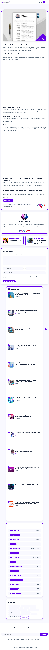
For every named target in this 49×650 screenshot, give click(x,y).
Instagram (24, 639)
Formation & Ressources (16, 566)
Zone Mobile (38, 639)
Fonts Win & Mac (14, 588)
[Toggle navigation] (47, 2)
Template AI (34, 614)
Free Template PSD (26, 614)
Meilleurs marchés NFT (33, 610)
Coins (17, 607)
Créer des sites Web (22, 610)
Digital (14, 204)
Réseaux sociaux (12, 610)
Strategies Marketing (15, 535)
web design (32, 607)
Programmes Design (8, 206)
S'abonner (44, 634)
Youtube (31, 639)
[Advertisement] (24, 70)
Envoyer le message (9, 281)
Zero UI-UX (17, 605)
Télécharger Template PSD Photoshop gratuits (40, 242)
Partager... (24, 617)
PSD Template (27, 204)
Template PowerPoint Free (16, 579)
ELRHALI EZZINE (25, 647)
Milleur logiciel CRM (26, 612)
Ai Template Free (14, 557)
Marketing (27, 605)
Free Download (8, 200)
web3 (21, 607)
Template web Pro (15, 584)
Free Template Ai (14, 238)
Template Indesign (14, 570)
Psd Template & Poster (15, 593)
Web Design (19, 204)
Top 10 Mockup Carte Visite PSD (16, 616)
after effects (11, 607)
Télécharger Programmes (14, 614)
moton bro (26, 607)
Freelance (11, 605)
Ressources (13, 561)
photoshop (33, 605)
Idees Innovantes (7, 204)
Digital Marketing (14, 539)
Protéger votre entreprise (14, 612)
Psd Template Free (15, 553)
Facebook (9, 639)
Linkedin (16, 639)
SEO (22, 605)
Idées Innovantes (14, 530)
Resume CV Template (15, 575)
